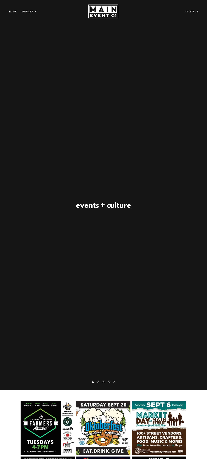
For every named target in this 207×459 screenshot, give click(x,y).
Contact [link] (191, 11)
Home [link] (13, 11)
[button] (29, 11)
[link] (103, 11)
